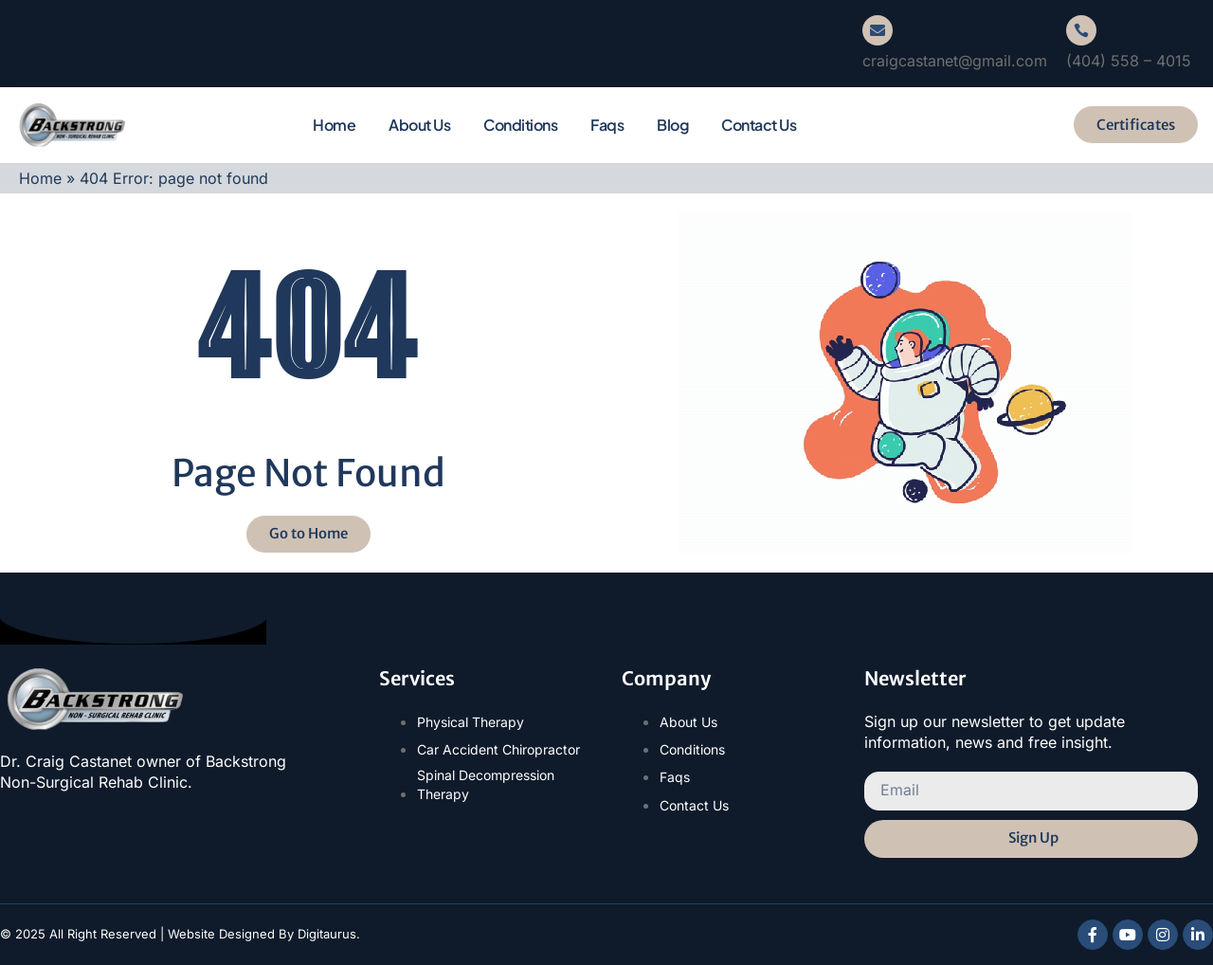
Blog (672, 125)
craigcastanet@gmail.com (954, 60)
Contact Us (758, 125)
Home (334, 125)
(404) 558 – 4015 (1128, 60)
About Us (419, 125)
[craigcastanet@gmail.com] (877, 30)
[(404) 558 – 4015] (1081, 30)
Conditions (520, 125)
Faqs (607, 125)
